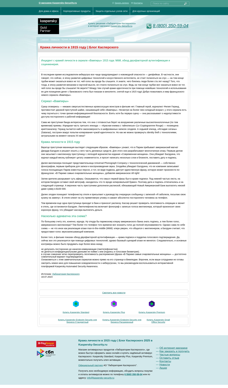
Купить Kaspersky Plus (114, 306)
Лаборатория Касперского (66, 274)
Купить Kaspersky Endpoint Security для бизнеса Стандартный (77, 321)
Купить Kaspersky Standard (76, 306)
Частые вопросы (169, 354)
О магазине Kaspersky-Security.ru (58, 3)
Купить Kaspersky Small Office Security (158, 321)
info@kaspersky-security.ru (100, 378)
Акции (163, 367)
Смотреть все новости (113, 292)
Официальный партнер (90, 365)
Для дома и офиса (48, 11)
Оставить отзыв (169, 357)
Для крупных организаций (146, 11)
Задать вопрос (122, 3)
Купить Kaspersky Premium (152, 306)
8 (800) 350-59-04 (170, 25)
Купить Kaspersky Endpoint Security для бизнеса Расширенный (121, 321)
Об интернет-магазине (173, 347)
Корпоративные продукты (77, 11)
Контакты (138, 3)
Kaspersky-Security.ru (121, 26)
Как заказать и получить (174, 351)
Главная (44, 39)
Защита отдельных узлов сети (111, 11)
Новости (55, 39)
